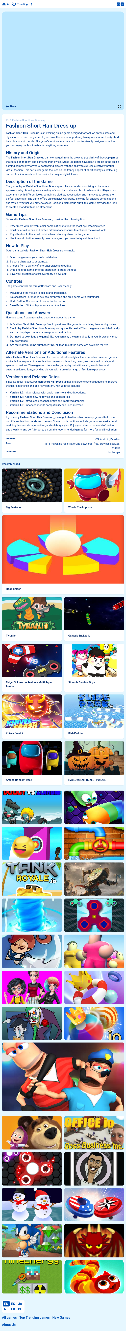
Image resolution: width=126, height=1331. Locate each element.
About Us (9, 1325)
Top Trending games (34, 1317)
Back (10, 106)
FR (13, 1309)
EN (6, 1304)
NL (6, 1309)
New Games (61, 1317)
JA (20, 1304)
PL (20, 1309)
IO (7, 120)
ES (13, 1304)
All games (9, 1317)
